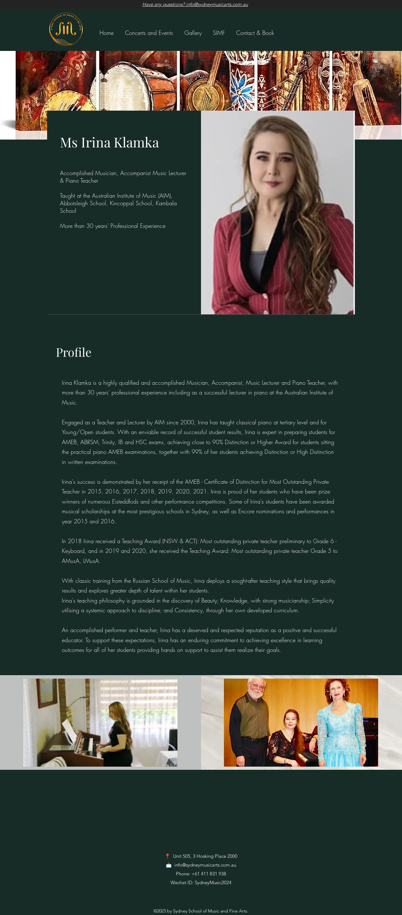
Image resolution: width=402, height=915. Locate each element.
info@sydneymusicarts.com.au (205, 865)
